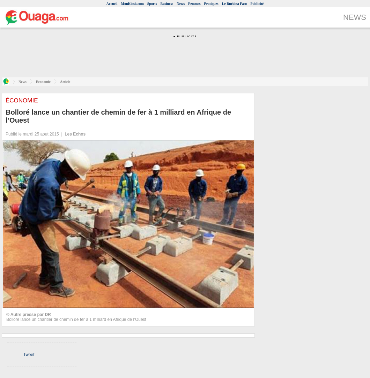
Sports (152, 4)
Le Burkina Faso (234, 4)
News (181, 4)
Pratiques (211, 4)
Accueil (112, 4)
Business (167, 4)
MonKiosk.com (132, 4)
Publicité (257, 4)
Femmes (194, 4)
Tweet (28, 354)
